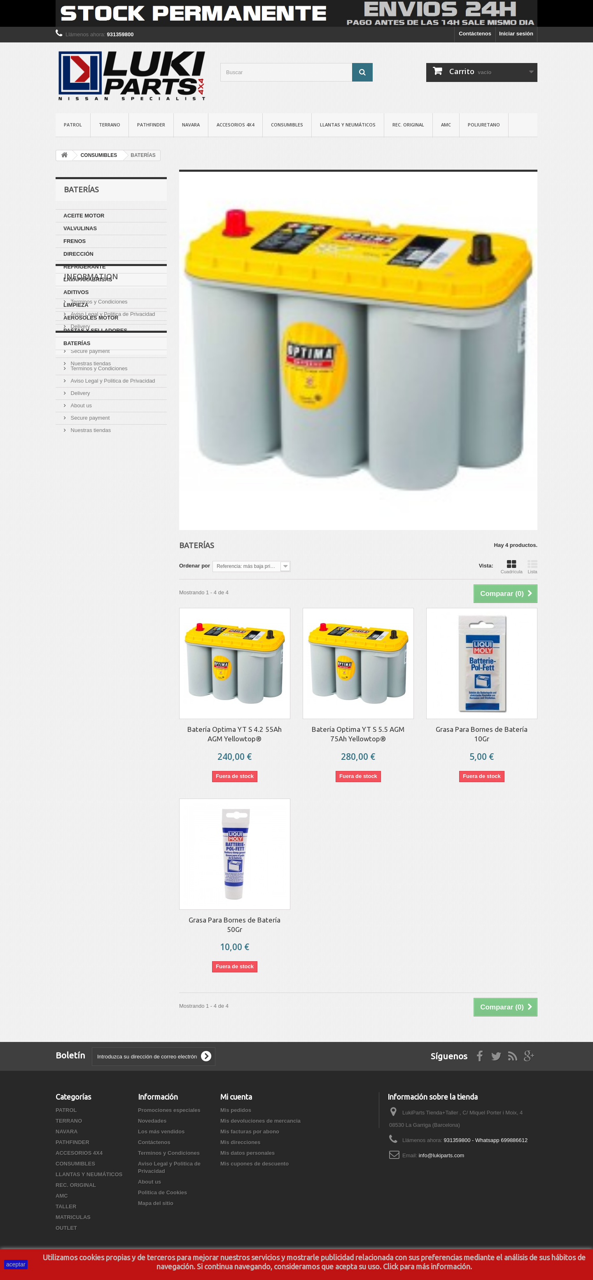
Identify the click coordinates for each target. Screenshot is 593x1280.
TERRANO (109, 124)
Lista (532, 566)
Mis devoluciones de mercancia (260, 1121)
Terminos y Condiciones (98, 397)
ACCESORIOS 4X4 (235, 124)
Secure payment (89, 446)
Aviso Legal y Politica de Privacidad (112, 409)
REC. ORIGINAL (408, 124)
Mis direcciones (240, 1142)
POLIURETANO (484, 124)
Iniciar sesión (516, 33)
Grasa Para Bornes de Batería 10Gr (482, 734)
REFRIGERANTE (84, 267)
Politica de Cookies (104, 490)
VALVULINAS (80, 228)
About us (80, 434)
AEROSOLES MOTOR (90, 318)
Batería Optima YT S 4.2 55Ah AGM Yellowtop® (234, 734)
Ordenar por (194, 566)
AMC (446, 124)
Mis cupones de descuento (254, 1164)
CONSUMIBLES (287, 124)
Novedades (152, 1121)
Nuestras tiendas (90, 458)
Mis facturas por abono (249, 1131)
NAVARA (191, 124)
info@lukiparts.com (442, 1155)
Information (91, 375)
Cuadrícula (512, 566)
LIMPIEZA (76, 305)
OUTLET (66, 1228)
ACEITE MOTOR (83, 216)
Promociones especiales (169, 1110)
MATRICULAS (73, 1217)
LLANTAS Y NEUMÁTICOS (348, 124)
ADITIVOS (76, 292)
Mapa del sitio (155, 1203)
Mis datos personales (247, 1153)
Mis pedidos (235, 1110)
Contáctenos (475, 33)
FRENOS (74, 241)
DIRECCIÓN (78, 254)
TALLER (66, 1206)
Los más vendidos (161, 1131)
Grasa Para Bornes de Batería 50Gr (234, 924)
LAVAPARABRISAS (87, 279)
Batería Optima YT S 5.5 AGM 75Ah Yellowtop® (358, 734)
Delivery (79, 421)
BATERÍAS (76, 343)
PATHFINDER (151, 124)
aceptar (16, 1264)
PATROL (73, 124)
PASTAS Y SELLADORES (95, 330)
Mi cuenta (236, 1097)
